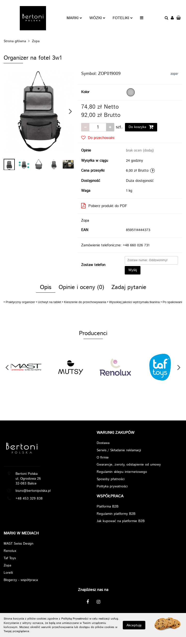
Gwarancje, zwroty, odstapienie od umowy (129, 464)
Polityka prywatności (112, 486)
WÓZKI (97, 18)
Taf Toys (10, 558)
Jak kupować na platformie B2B (121, 521)
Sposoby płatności (110, 479)
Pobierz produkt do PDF (104, 206)
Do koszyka (141, 126)
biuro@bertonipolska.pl (33, 490)
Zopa (85, 220)
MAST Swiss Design (18, 543)
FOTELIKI (123, 18)
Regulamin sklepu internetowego (122, 472)
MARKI (74, 18)
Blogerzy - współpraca (21, 580)
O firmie (103, 457)
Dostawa (103, 443)
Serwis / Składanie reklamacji (119, 450)
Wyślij (132, 270)
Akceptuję (134, 625)
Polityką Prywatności (74, 619)
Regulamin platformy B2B (116, 514)
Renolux (10, 551)
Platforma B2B (107, 506)
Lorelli (8, 573)
